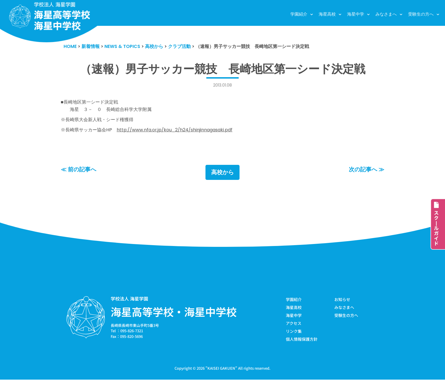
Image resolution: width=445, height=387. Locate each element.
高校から (222, 178)
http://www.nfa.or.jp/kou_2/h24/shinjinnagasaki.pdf (183, 134)
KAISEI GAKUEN (221, 375)
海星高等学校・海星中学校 (174, 317)
